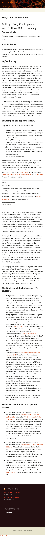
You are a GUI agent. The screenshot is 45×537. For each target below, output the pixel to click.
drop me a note (11, 472)
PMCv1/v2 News (12, 489)
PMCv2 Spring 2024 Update (12, 492)
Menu (4, 10)
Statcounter (4, 536)
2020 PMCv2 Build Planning (12, 497)
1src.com (40, 175)
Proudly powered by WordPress (22, 530)
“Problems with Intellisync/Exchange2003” (16, 175)
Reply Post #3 (24, 172)
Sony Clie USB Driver (29, 334)
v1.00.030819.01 (20, 326)
